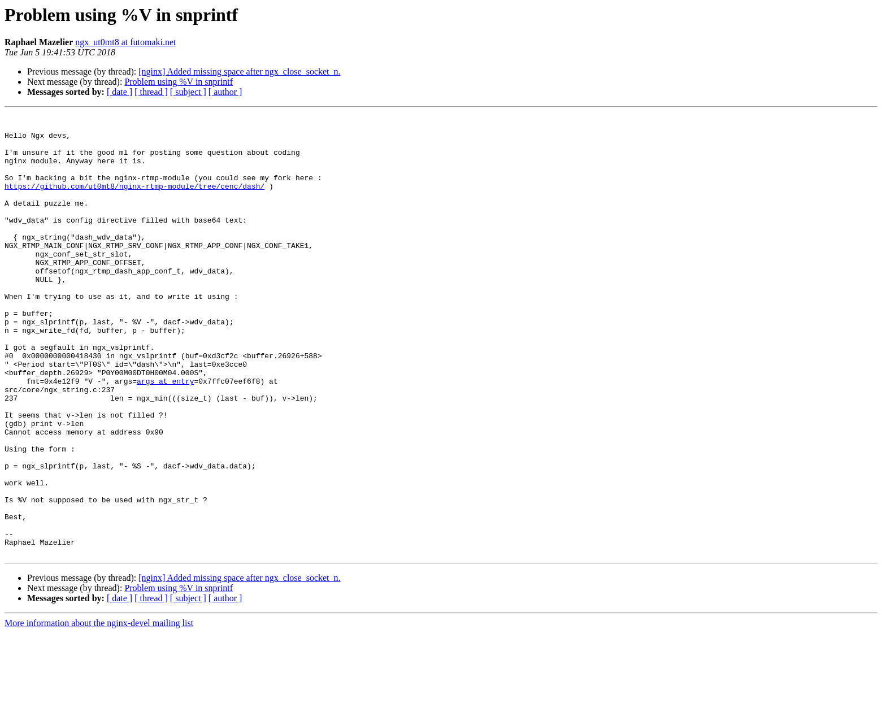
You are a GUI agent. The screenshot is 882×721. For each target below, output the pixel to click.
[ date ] (119, 92)
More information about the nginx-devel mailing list (99, 711)
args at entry (165, 435)
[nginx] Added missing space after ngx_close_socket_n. (239, 71)
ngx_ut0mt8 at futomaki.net (125, 42)
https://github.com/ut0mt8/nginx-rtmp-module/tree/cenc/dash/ (134, 201)
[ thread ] (151, 92)
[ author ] (225, 92)
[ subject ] (188, 92)
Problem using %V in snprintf (178, 81)
